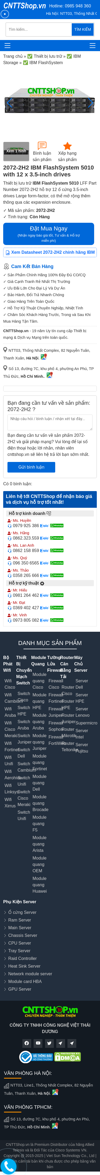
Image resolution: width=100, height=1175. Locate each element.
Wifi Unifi (9, 760)
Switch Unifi (24, 781)
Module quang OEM (39, 864)
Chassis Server (22, 935)
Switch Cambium (27, 767)
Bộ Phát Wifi (8, 664)
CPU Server (19, 943)
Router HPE (68, 704)
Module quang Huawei (40, 884)
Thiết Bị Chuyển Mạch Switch (24, 670)
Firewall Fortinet (56, 698)
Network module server (30, 974)
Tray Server (19, 951)
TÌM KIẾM (82, 29)
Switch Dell (24, 752)
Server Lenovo (82, 712)
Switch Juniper (24, 738)
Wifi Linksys (12, 788)
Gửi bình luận (31, 467)
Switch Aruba (24, 724)
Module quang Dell (39, 782)
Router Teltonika (70, 746)
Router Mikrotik (69, 732)
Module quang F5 (39, 823)
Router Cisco (68, 690)
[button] (90, 103)
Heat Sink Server (24, 966)
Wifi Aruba (10, 712)
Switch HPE (24, 710)
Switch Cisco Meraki (24, 798)
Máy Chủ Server (80, 664)
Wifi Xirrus (10, 802)
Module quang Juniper (39, 742)
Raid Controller (22, 958)
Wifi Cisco (10, 684)
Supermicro (86, 723)
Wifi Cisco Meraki (11, 729)
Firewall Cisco (56, 684)
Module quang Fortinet (40, 762)
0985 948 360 (78, 6)
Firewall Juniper (56, 712)
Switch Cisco (24, 696)
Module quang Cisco (39, 680)
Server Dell (81, 684)
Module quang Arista (39, 844)
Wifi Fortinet (12, 746)
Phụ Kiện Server (19, 902)
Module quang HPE (39, 701)
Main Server (19, 927)
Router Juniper (68, 718)
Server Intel (81, 733)
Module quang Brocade (41, 803)
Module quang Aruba (39, 721)
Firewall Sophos (56, 726)
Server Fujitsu (81, 747)
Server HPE (81, 698)
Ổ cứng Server (22, 912)
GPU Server (19, 989)
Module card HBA (25, 981)
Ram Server (19, 920)
